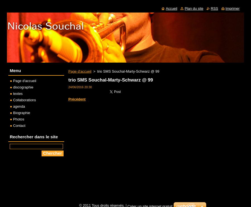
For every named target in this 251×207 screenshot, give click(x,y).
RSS (214, 8)
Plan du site (194, 8)
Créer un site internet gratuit (149, 205)
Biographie (21, 113)
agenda (19, 106)
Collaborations (24, 100)
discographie (23, 87)
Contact (19, 126)
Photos (18, 119)
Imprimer (233, 8)
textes (18, 94)
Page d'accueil (79, 71)
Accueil (171, 8)
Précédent (77, 99)
